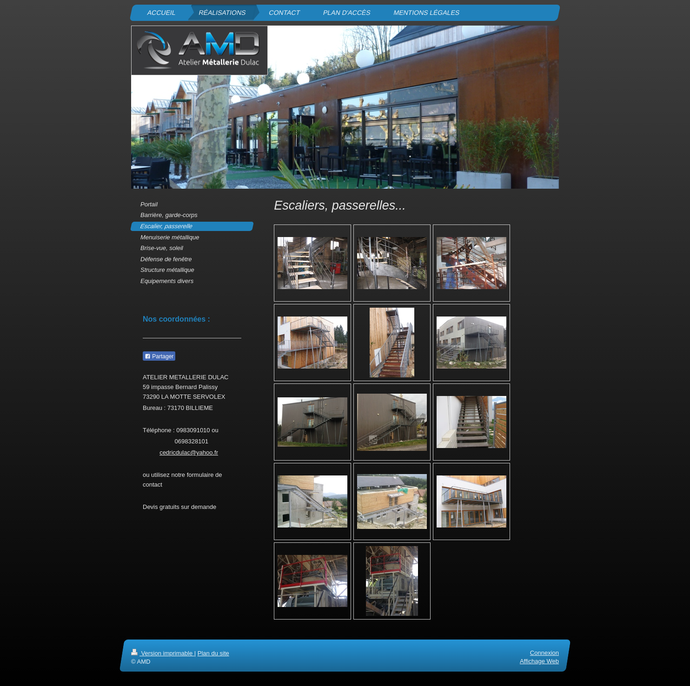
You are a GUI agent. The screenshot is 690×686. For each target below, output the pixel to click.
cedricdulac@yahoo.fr (188, 452)
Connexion (544, 652)
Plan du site (213, 653)
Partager (159, 356)
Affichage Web (539, 661)
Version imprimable (162, 653)
